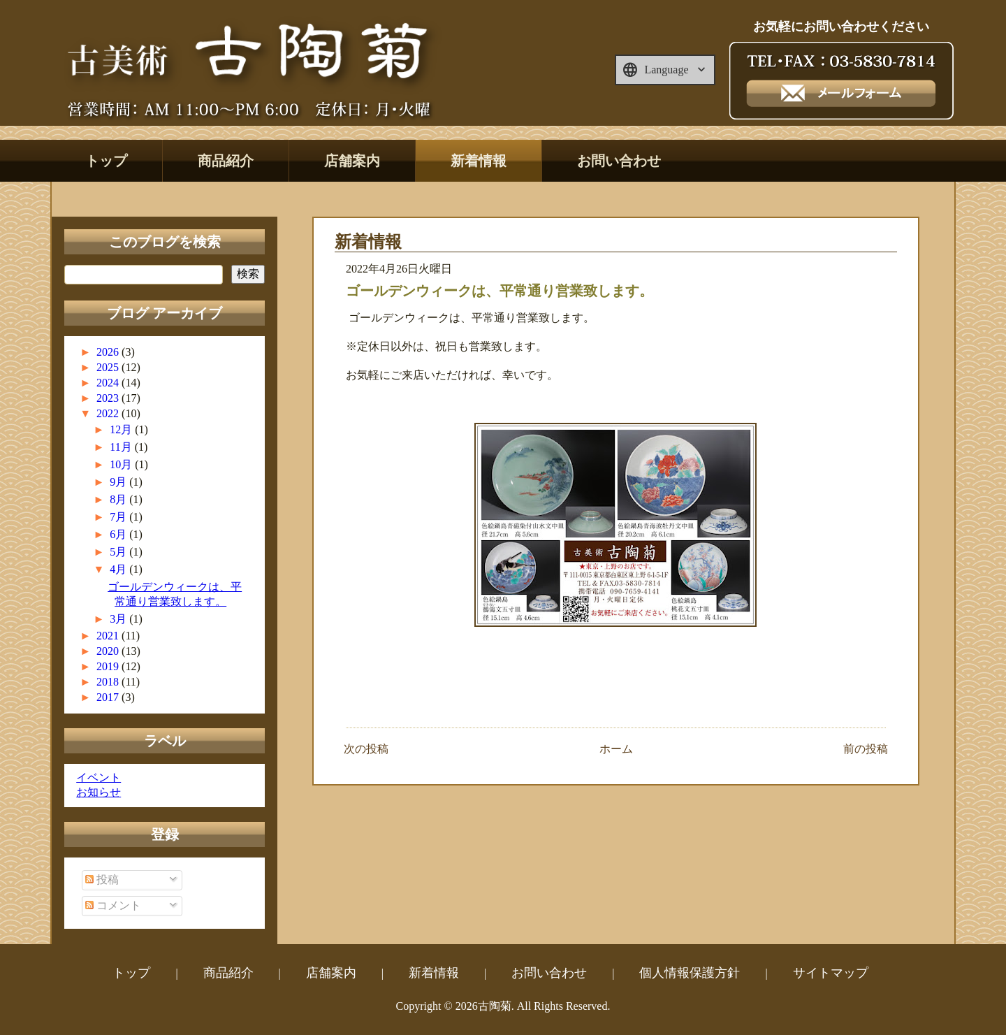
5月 (119, 552)
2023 (109, 398)
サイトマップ (830, 973)
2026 (109, 352)
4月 (119, 569)
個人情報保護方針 (689, 973)
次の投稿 (366, 749)
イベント (98, 777)
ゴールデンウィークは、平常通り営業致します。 (499, 290)
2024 (109, 383)
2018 (109, 682)
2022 (109, 413)
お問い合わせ (619, 160)
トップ (106, 160)
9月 (119, 482)
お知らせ (98, 792)
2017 (109, 697)
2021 (109, 636)
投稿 (102, 879)
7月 (119, 517)
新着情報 (478, 160)
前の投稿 (865, 749)
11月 (122, 447)
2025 (109, 367)
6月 (119, 534)
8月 (119, 499)
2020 (109, 651)
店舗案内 (352, 160)
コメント (113, 905)
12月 (122, 429)
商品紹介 (226, 160)
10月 (122, 464)
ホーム (616, 749)
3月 (119, 619)
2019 (109, 666)
